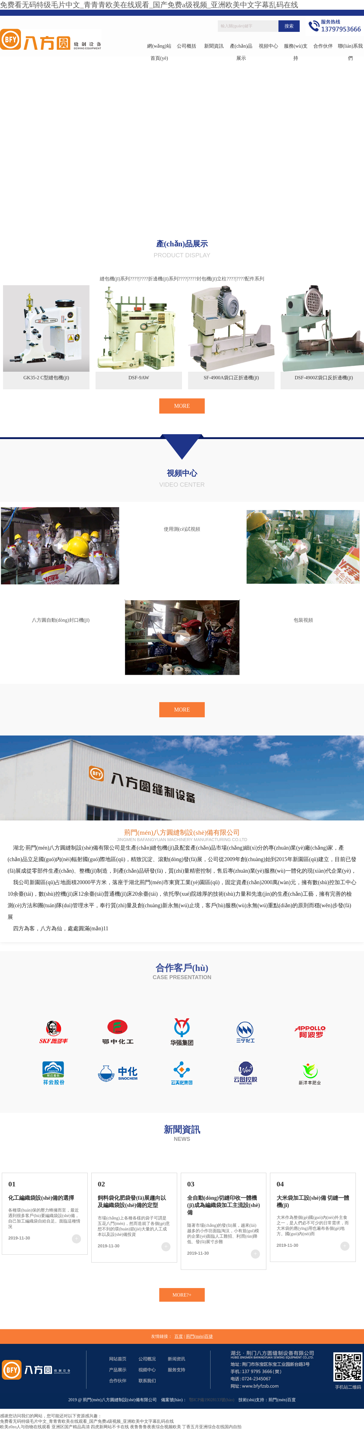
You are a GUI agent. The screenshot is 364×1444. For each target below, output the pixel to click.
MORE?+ (182, 1294)
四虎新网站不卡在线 (110, 1427)
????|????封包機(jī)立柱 (202, 278)
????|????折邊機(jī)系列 (154, 278)
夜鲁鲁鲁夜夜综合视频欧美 (155, 1427)
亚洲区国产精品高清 (71, 1427)
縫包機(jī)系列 (115, 278)
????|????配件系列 (245, 278)
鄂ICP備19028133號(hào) (210, 1400)
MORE (182, 406)
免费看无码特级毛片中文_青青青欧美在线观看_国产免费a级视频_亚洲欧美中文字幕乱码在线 (149, 5)
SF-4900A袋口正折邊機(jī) (231, 377)
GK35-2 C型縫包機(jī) (46, 377)
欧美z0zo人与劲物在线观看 (25, 1427)
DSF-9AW (138, 377)
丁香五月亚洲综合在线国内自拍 (211, 1427)
